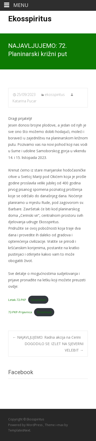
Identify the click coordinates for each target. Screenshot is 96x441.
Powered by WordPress (25, 425)
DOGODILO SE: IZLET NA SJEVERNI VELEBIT (54, 347)
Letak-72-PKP (17, 300)
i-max (60, 425)
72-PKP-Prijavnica (20, 312)
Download (38, 300)
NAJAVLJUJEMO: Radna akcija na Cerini (47, 337)
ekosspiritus (55, 94)
